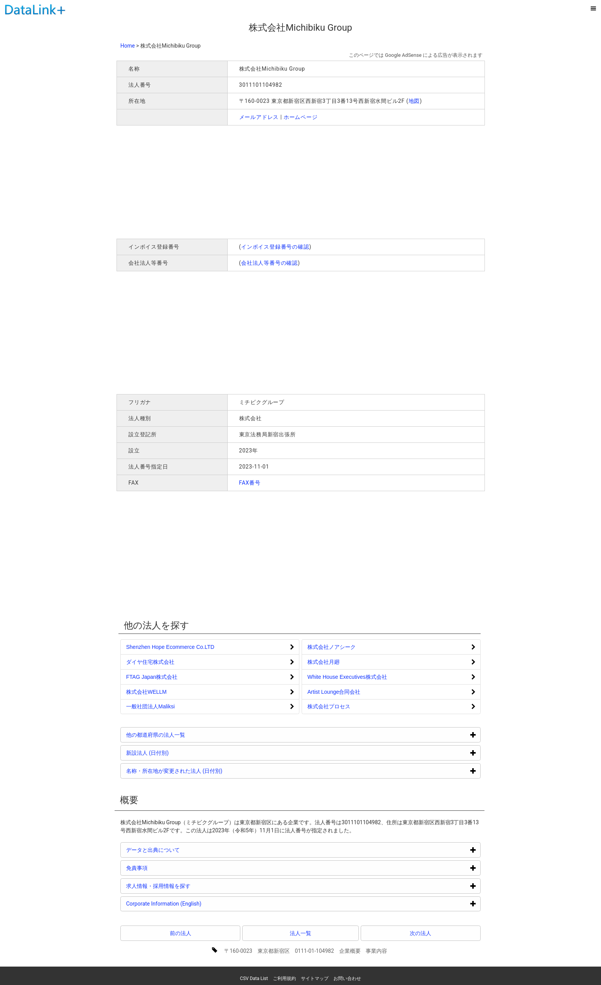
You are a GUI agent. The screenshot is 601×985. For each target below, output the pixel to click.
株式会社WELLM (146, 692)
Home (127, 46)
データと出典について (182, 849)
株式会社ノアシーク (331, 647)
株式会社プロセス (328, 706)
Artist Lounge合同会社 (334, 692)
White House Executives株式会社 (347, 677)
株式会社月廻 (323, 662)
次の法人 (420, 933)
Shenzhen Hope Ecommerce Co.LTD (170, 647)
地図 (414, 101)
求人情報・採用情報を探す (187, 886)
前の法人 (180, 933)
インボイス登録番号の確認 (275, 247)
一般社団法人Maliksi (150, 706)
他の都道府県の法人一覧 (184, 734)
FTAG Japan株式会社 (151, 677)
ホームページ (301, 117)
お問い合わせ (347, 978)
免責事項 (165, 868)
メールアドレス (259, 117)
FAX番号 (250, 483)
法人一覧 (300, 933)
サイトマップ (314, 978)
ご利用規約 (284, 978)
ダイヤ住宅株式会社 (150, 662)
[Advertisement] (226, 181)
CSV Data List (254, 978)
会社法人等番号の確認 (269, 263)
